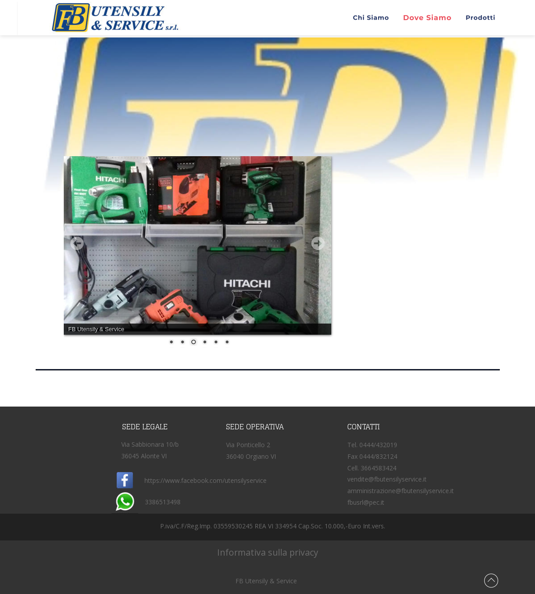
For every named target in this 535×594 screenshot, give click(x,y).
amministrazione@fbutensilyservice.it (400, 490)
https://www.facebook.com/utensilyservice (205, 480)
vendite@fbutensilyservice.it (387, 479)
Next (318, 243)
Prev (77, 243)
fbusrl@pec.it (365, 502)
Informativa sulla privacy (265, 552)
